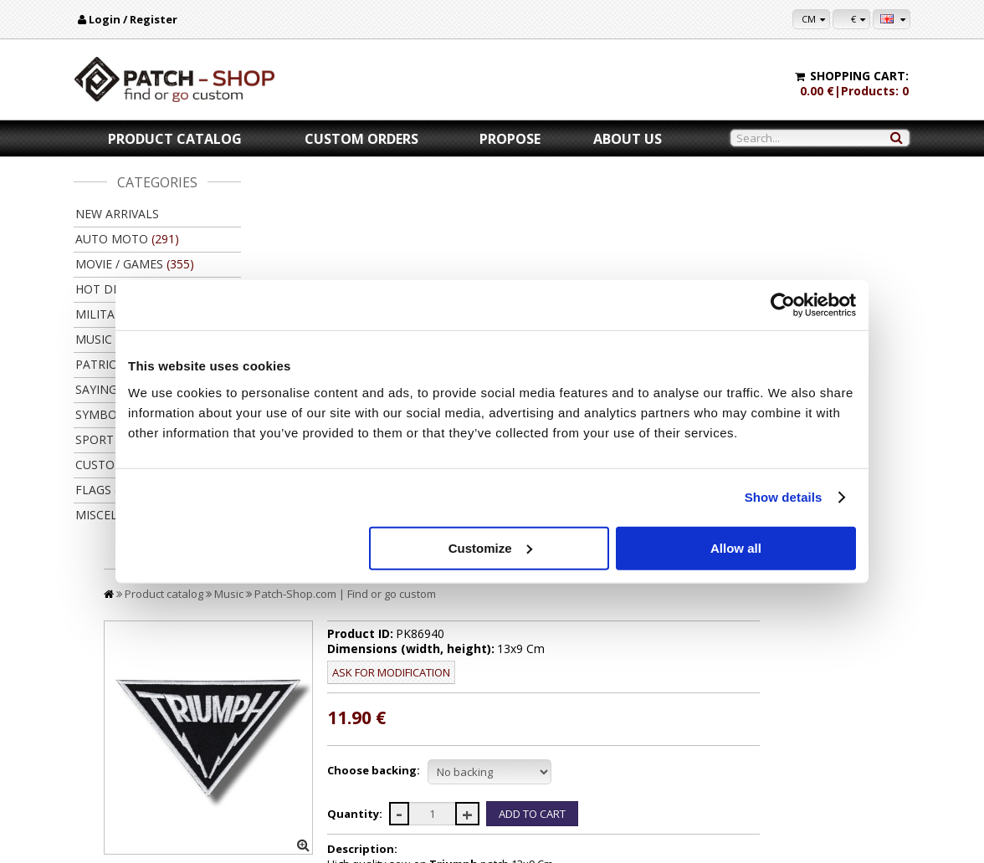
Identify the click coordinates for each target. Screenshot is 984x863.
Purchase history (864, 744)
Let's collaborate (614, 744)
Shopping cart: (859, 76)
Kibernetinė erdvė (527, 845)
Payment (336, 729)
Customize (490, 547)
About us (627, 139)
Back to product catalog (830, 617)
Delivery (335, 744)
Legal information (126, 760)
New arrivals (117, 214)
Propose (510, 139)
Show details (784, 497)
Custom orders (361, 139)
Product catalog (175, 139)
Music (396, 207)
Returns (333, 760)
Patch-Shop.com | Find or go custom (512, 207)
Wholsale (597, 760)
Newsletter (851, 760)
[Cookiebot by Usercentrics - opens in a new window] (783, 305)
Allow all (735, 547)
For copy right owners (626, 729)
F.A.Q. (99, 792)
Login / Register (133, 19)
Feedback (108, 776)
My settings (852, 729)
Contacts (105, 744)
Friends (594, 776)
